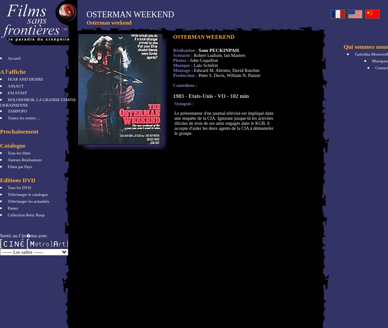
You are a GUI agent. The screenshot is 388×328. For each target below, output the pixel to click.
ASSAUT (16, 86)
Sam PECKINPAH (219, 50)
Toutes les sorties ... (24, 118)
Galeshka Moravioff (371, 54)
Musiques (380, 61)
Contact (381, 68)
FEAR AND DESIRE (25, 79)
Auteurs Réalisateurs (25, 160)
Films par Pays (20, 166)
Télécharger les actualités (28, 201)
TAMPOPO (17, 111)
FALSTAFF (17, 93)
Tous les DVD (19, 187)
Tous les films (19, 153)
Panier (13, 208)
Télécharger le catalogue (28, 194)
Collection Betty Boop (26, 215)
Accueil (14, 58)
